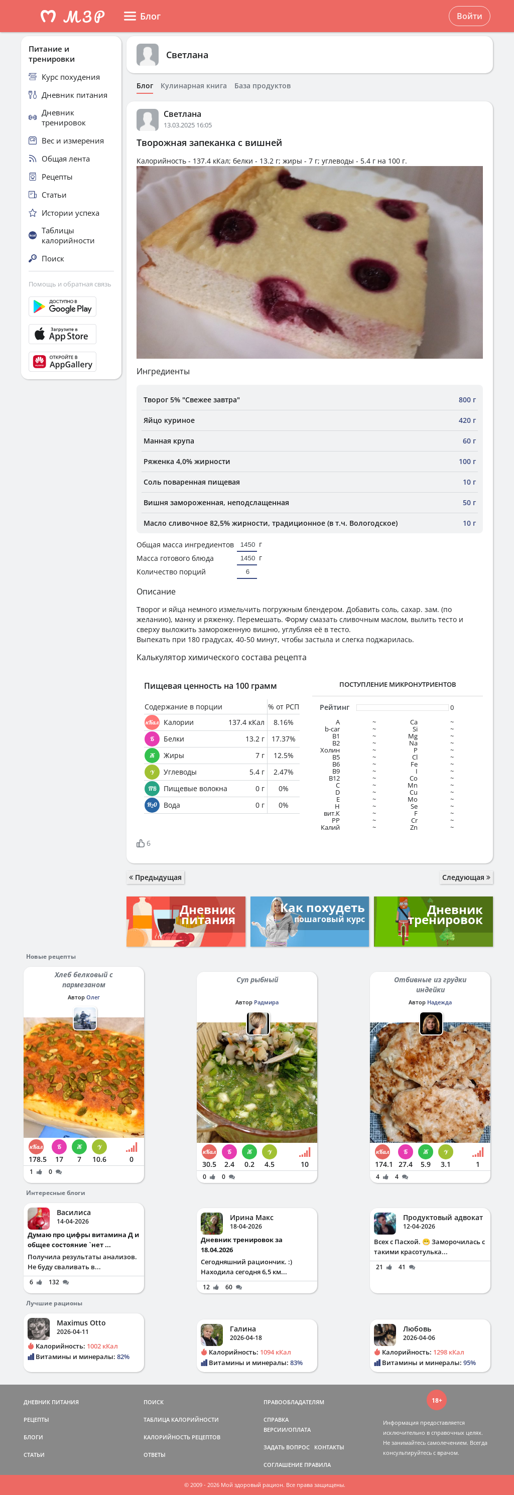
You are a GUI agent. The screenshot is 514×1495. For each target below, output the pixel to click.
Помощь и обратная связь (70, 283)
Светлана (187, 55)
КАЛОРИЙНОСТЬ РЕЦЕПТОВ (182, 1437)
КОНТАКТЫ (329, 1447)
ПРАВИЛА (317, 1464)
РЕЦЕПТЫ (36, 1419)
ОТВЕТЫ (155, 1454)
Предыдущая (155, 877)
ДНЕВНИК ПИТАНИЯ (51, 1402)
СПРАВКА (276, 1419)
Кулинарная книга (194, 85)
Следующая (466, 877)
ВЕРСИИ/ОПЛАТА (287, 1429)
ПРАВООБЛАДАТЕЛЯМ (294, 1402)
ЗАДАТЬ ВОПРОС (287, 1447)
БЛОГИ (33, 1437)
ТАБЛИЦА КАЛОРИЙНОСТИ (181, 1419)
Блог (145, 85)
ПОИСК (154, 1402)
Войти (469, 16)
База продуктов (262, 85)
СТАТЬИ (34, 1454)
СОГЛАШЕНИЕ (283, 1464)
